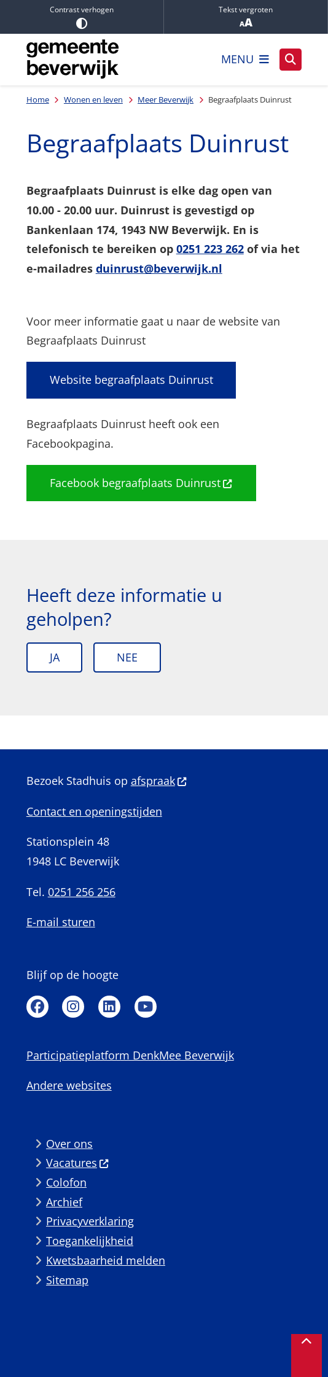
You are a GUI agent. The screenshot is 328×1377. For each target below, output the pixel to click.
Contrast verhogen (81, 16)
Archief (64, 1202)
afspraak (159, 780)
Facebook (37, 1007)
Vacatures (77, 1162)
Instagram (73, 1007)
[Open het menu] (245, 59)
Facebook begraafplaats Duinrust (141, 482)
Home (37, 99)
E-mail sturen (60, 922)
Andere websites (69, 1085)
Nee (127, 657)
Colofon (66, 1182)
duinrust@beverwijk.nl (159, 268)
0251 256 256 (81, 891)
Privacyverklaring (90, 1221)
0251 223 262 (210, 248)
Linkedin (109, 1007)
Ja (55, 657)
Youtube (146, 1007)
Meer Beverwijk (165, 99)
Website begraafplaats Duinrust (131, 379)
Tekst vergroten (245, 16)
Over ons (69, 1143)
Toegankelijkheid (89, 1240)
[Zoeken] (290, 59)
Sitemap (67, 1280)
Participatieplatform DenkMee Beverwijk (130, 1055)
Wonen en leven (93, 99)
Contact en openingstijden (94, 811)
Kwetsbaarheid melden (105, 1260)
